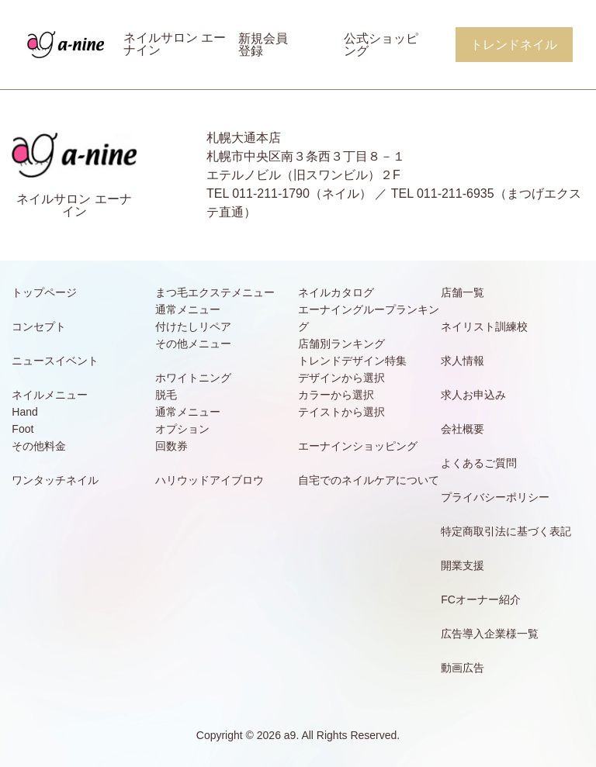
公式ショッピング (381, 44)
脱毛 (166, 395)
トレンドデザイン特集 (352, 360)
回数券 (171, 446)
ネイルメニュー (50, 395)
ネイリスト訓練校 (484, 326)
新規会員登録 (263, 44)
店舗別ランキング (341, 343)
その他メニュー (193, 343)
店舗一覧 (462, 292)
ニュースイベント (55, 360)
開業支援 (462, 565)
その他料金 (39, 446)
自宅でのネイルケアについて (368, 480)
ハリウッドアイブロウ (209, 480)
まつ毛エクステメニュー (215, 292)
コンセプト (39, 326)
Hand (24, 412)
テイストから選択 (341, 412)
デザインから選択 (341, 377)
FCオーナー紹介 (481, 599)
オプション (182, 429)
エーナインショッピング (358, 446)
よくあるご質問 (479, 463)
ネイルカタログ (336, 292)
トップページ (44, 292)
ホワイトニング (193, 377)
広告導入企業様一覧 (490, 633)
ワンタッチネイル (55, 480)
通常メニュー (187, 309)
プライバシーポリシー (495, 497)
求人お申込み (473, 395)
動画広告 (462, 668)
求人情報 (462, 360)
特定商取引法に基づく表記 (506, 531)
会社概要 (462, 429)
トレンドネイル (513, 44)
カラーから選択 (336, 395)
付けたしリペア (193, 326)
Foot (22, 429)
